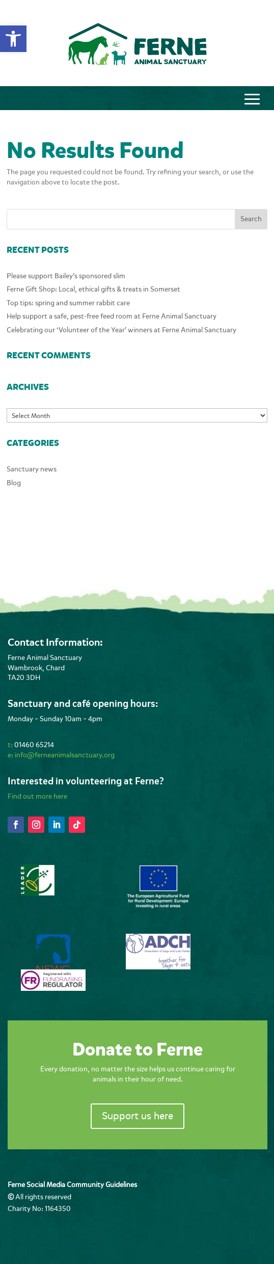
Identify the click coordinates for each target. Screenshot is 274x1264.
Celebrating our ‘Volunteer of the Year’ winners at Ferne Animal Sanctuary (121, 330)
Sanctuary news (32, 469)
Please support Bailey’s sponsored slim (66, 276)
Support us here (137, 1116)
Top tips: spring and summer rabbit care (68, 303)
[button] (13, 38)
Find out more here (37, 796)
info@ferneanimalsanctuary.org (65, 755)
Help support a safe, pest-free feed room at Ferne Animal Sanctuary (111, 316)
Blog (14, 483)
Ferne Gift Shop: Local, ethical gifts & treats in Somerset (93, 289)
